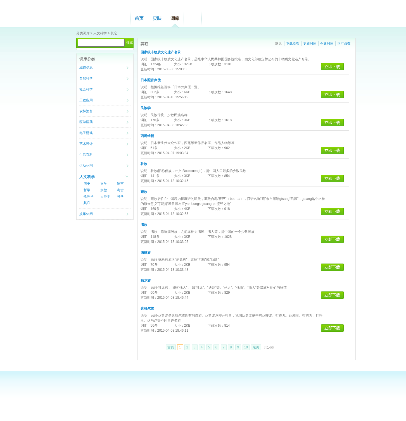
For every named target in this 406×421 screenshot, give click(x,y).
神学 (120, 196)
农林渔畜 (86, 111)
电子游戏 (86, 133)
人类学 (105, 196)
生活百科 (86, 155)
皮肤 (157, 18)
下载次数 (293, 44)
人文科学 (100, 33)
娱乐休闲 (86, 214)
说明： (146, 59)
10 (246, 347)
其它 (114, 33)
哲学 (87, 190)
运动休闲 (86, 166)
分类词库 (83, 33)
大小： (179, 64)
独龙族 (146, 281)
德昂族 (146, 253)
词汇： (146, 64)
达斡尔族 (147, 308)
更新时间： (149, 69)
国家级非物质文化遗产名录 (161, 52)
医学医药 (86, 122)
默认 (278, 44)
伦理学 (89, 196)
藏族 (144, 192)
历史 (87, 184)
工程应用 (86, 100)
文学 (103, 184)
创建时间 (327, 44)
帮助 (192, 18)
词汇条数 (344, 44)
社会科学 (86, 89)
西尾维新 (147, 136)
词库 (174, 18)
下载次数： (216, 64)
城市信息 (86, 68)
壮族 (144, 164)
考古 (120, 190)
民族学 (146, 108)
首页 (139, 18)
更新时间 (310, 44)
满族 (144, 225)
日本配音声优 (151, 80)
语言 (120, 184)
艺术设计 (86, 144)
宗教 (103, 190)
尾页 (256, 347)
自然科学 (86, 78)
